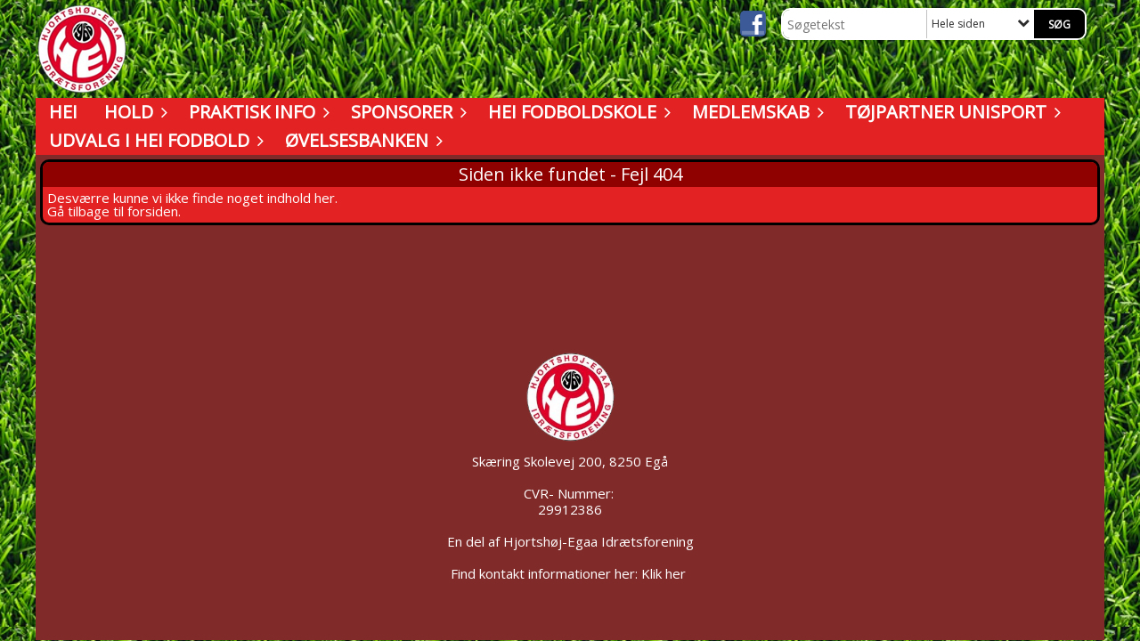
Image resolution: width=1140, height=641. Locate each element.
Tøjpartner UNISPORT (950, 112)
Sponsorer (406, 112)
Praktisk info (256, 112)
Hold (133, 112)
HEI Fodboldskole (576, 112)
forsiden (152, 211)
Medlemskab (755, 112)
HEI (63, 112)
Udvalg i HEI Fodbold (153, 140)
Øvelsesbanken (361, 140)
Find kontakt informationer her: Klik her (570, 573)
